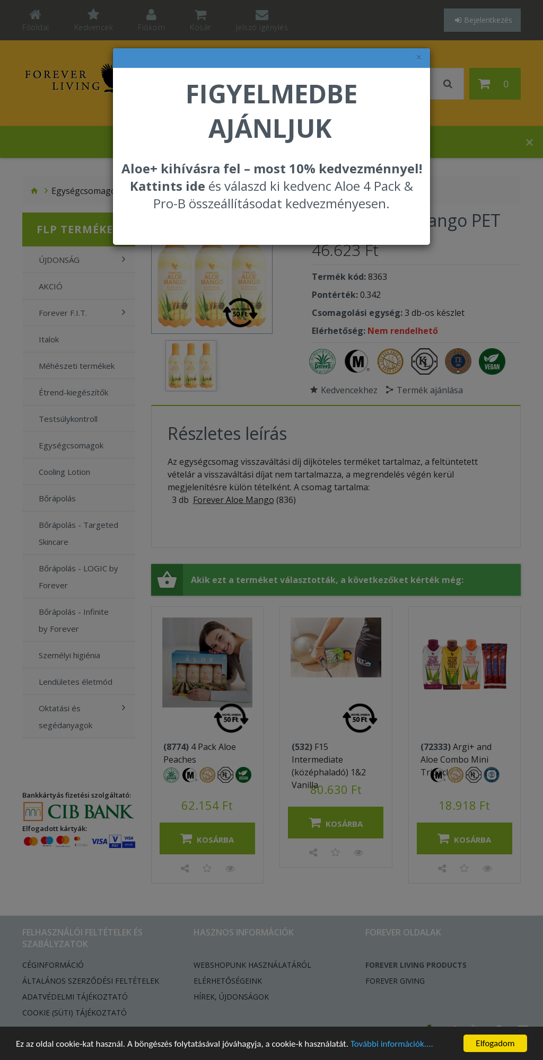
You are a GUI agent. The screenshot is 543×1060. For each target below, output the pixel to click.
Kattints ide (167, 186)
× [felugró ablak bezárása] (419, 57)
